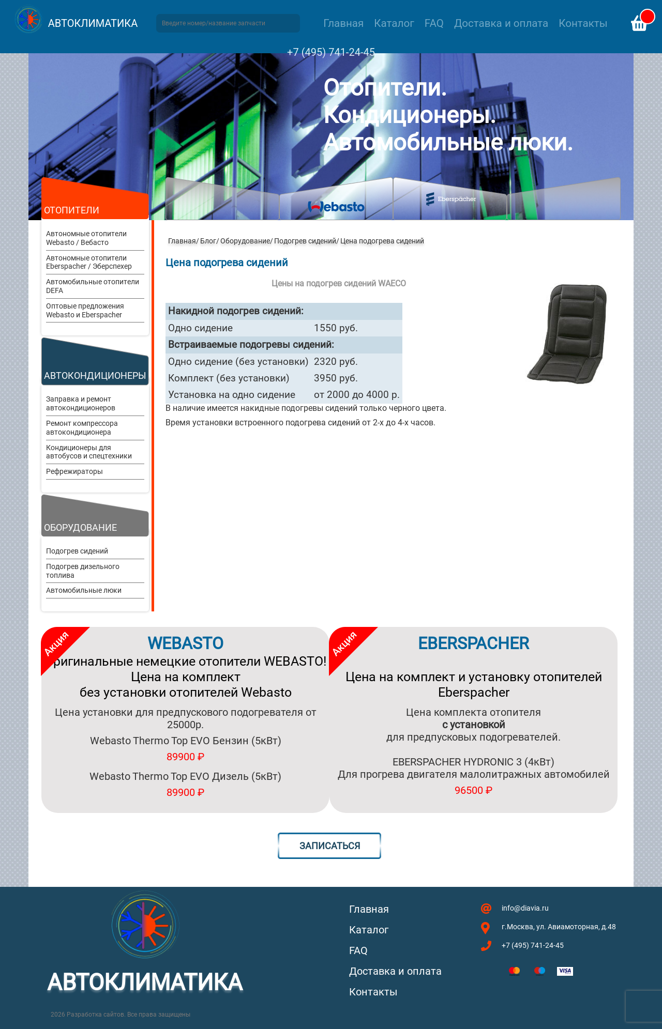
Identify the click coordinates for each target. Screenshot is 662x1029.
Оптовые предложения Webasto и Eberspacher (85, 310)
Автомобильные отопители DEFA (92, 286)
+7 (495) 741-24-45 (331, 52)
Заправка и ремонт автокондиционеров (80, 403)
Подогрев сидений (77, 551)
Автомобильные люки (84, 590)
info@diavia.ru (525, 908)
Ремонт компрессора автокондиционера (82, 427)
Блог (208, 241)
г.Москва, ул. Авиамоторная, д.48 (559, 927)
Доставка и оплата (501, 23)
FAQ (434, 23)
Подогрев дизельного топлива (82, 570)
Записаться (329, 845)
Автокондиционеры (95, 375)
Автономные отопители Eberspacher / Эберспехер (89, 262)
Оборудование (80, 527)
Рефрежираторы (74, 471)
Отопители (71, 210)
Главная (343, 23)
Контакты (583, 23)
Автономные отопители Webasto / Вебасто (86, 238)
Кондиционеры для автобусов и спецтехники (89, 451)
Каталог (394, 23)
